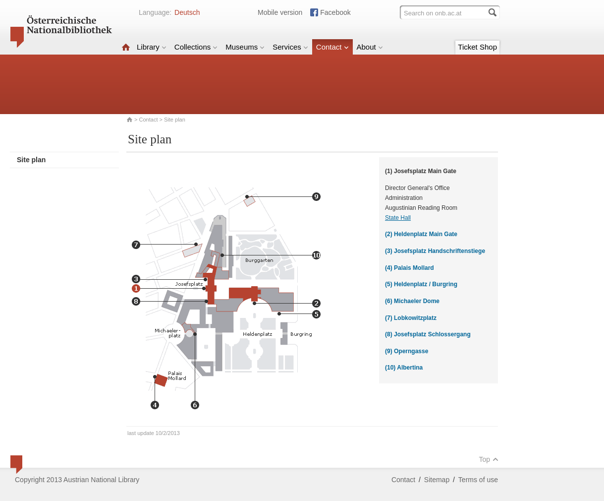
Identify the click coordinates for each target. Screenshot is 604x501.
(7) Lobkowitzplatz (411, 317)
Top (488, 459)
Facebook (335, 12)
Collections (196, 47)
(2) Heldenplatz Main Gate (421, 234)
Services (290, 47)
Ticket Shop (477, 47)
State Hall (398, 217)
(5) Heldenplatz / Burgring (421, 284)
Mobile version (280, 12)
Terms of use (478, 480)
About (370, 47)
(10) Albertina (404, 367)
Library (151, 47)
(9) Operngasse (406, 351)
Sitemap (436, 480)
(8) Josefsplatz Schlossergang (428, 334)
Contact (332, 47)
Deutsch (187, 12)
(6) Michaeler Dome (412, 301)
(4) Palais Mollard (409, 267)
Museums (245, 47)
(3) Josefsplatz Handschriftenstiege (435, 251)
